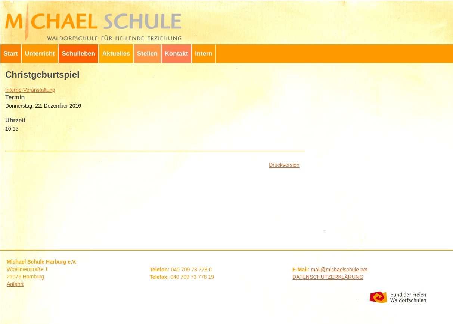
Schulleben (78, 53)
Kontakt (176, 53)
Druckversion (284, 165)
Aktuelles (116, 53)
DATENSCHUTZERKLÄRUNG (327, 277)
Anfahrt (15, 284)
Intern (203, 53)
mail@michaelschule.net (339, 269)
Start (10, 53)
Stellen (147, 53)
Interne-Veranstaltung (30, 90)
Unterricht (40, 53)
